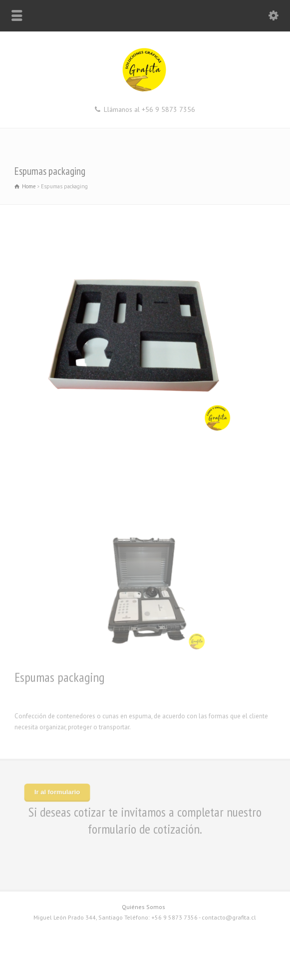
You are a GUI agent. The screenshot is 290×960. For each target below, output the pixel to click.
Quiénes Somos (143, 907)
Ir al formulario (57, 792)
